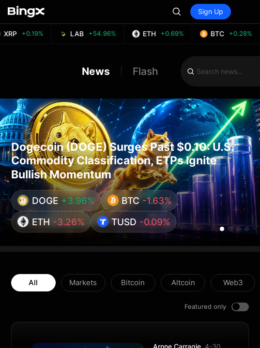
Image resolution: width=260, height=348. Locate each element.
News (96, 71)
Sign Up (210, 11)
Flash (145, 71)
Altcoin (183, 282)
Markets (83, 282)
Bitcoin (133, 282)
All (33, 282)
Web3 (233, 282)
